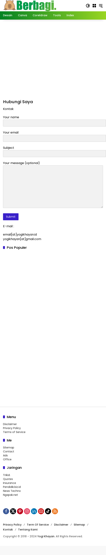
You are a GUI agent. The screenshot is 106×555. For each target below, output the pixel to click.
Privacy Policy (12, 428)
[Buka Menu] (94, 5)
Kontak (8, 529)
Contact (8, 451)
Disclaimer (10, 424)
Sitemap (8, 447)
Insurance (9, 483)
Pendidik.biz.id (12, 487)
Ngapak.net (10, 495)
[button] (88, 5)
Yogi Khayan (45, 536)
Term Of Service (38, 525)
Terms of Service (14, 432)
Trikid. (6, 475)
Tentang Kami (27, 529)
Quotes (8, 479)
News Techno (12, 491)
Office (7, 459)
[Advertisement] (51, 58)
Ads (5, 455)
